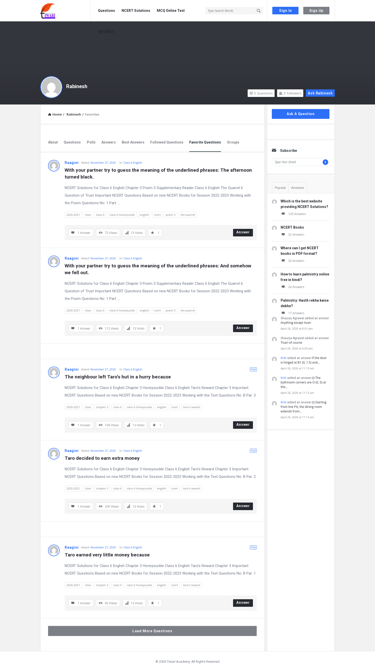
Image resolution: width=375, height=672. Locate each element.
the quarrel (187, 215)
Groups (233, 142)
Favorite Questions (205, 142)
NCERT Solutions (136, 11)
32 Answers (292, 234)
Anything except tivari (296, 323)
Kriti (283, 358)
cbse (88, 215)
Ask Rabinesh (320, 93)
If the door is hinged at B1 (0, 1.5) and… (304, 360)
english (144, 215)
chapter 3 (102, 407)
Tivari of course (291, 342)
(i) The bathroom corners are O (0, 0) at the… (303, 382)
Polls (91, 142)
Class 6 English (132, 162)
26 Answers (292, 261)
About (53, 142)
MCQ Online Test (171, 11)
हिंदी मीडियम (106, 32)
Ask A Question (301, 114)
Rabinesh (76, 86)
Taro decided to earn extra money (102, 458)
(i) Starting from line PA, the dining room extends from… (303, 406)
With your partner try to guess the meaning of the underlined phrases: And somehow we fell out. (158, 269)
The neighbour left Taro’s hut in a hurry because (118, 377)
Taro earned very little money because (107, 555)
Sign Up (316, 11)
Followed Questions (166, 142)
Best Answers (133, 142)
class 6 (100, 215)
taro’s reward (191, 407)
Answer (243, 232)
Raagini (72, 163)
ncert (157, 215)
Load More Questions (152, 631)
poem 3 (171, 215)
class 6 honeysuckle (122, 215)
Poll (253, 369)
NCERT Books (292, 227)
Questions (106, 11)
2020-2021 (73, 215)
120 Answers (293, 214)
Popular (280, 188)
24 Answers (292, 287)
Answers (108, 142)
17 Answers (292, 313)
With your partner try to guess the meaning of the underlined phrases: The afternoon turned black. (159, 173)
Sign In (285, 11)
